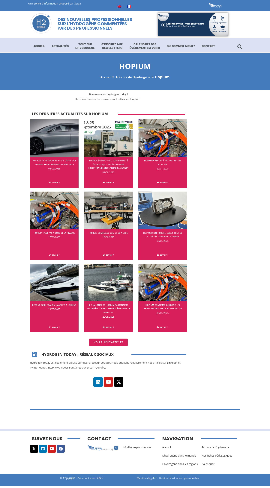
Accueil (39, 46)
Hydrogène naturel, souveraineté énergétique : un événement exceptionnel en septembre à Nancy (108, 166)
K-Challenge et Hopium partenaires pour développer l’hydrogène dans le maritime (108, 309)
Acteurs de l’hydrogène (134, 76)
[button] (108, 344)
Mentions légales (147, 480)
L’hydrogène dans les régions (180, 466)
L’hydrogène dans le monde (179, 457)
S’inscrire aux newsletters (112, 46)
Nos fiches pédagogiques (217, 457)
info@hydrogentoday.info (138, 449)
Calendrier (208, 466)
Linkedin (172, 364)
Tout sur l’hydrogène (85, 46)
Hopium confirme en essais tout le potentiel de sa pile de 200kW (162, 236)
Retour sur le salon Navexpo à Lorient (54, 308)
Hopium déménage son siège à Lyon (108, 235)
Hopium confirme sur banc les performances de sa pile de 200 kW (163, 309)
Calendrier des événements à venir (145, 46)
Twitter (34, 369)
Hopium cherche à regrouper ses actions (163, 162)
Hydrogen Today (117, 94)
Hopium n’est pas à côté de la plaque (54, 235)
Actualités (60, 46)
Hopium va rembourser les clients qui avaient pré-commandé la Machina (54, 164)
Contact (208, 46)
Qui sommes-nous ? (181, 46)
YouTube (99, 369)
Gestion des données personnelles (182, 480)
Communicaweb (87, 480)
